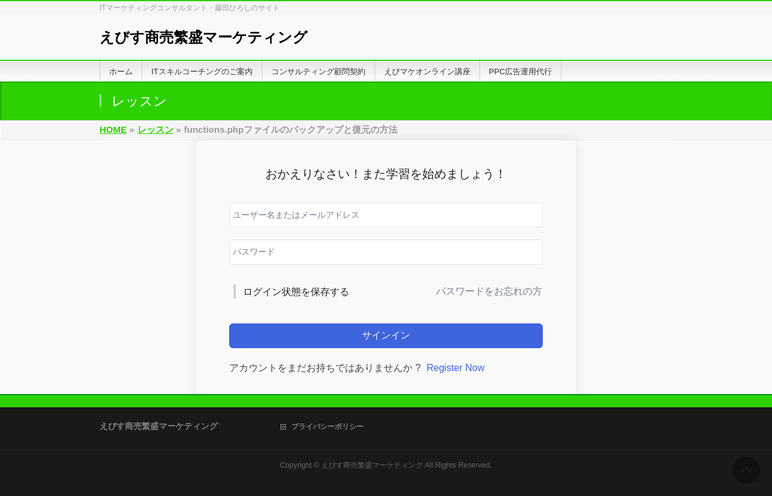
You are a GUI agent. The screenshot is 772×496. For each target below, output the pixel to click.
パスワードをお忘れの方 (489, 291)
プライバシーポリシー (327, 427)
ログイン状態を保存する (296, 292)
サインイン (386, 335)
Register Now (455, 368)
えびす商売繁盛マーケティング (204, 37)
